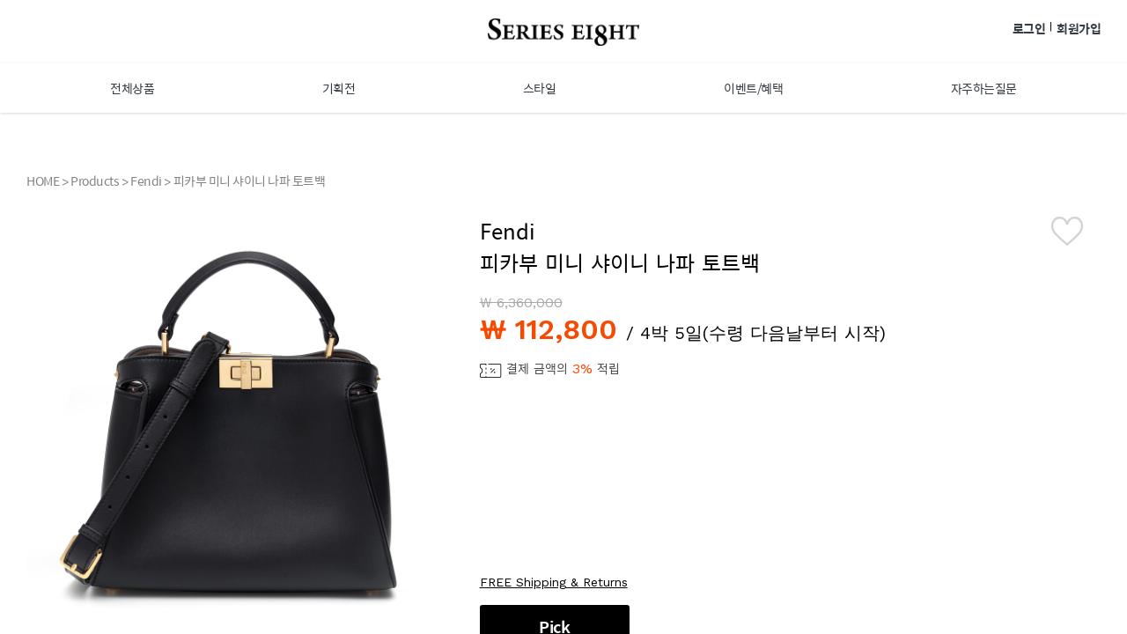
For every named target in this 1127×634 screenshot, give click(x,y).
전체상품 (132, 88)
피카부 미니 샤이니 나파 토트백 (249, 180)
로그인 (1029, 28)
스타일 (539, 88)
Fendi (146, 180)
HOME (42, 180)
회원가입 (1079, 28)
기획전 (339, 88)
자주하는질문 (984, 88)
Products (94, 180)
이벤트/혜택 (753, 88)
